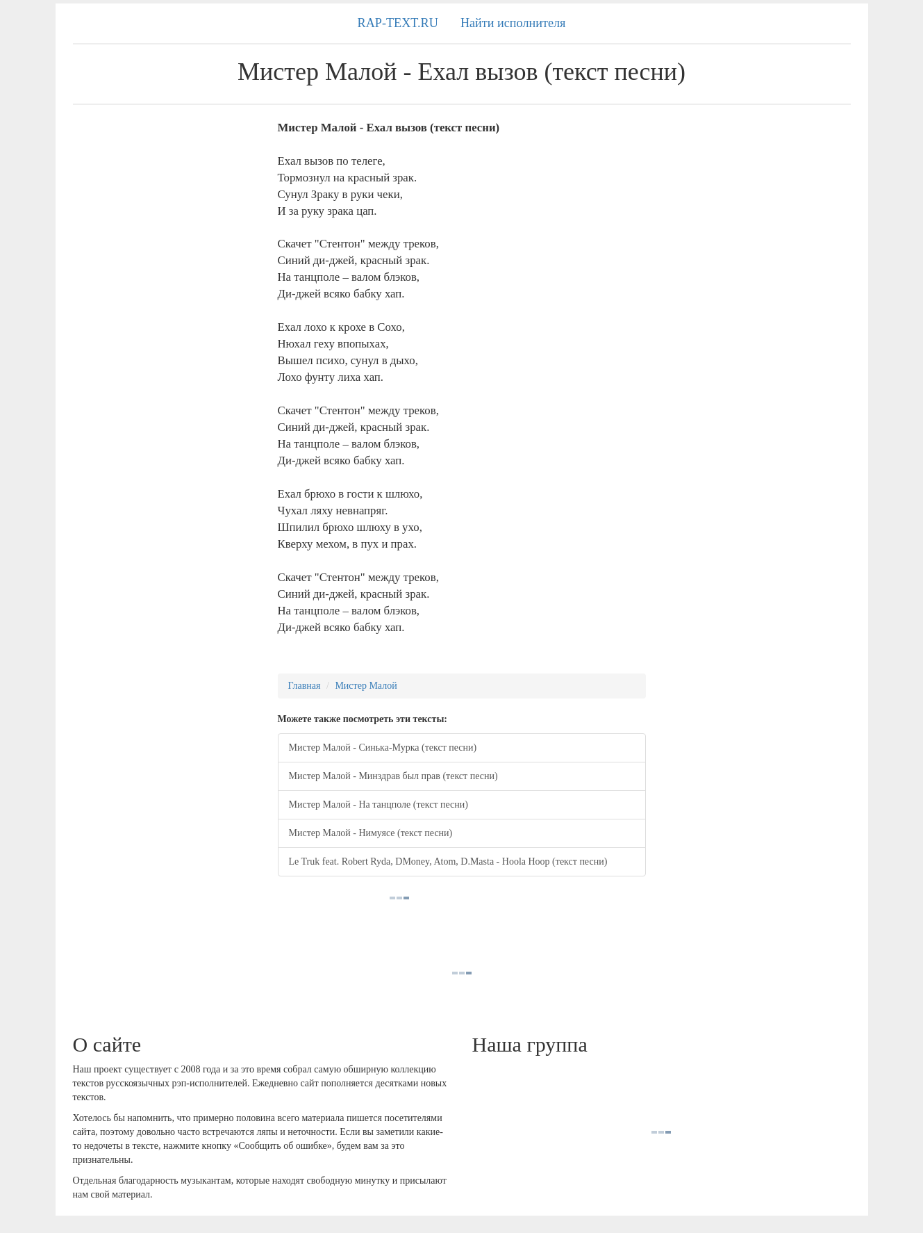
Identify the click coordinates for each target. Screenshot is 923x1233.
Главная (304, 685)
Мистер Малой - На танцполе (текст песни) (378, 804)
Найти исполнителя (513, 23)
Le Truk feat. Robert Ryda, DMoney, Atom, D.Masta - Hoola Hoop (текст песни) (448, 861)
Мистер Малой (366, 685)
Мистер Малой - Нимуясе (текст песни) (371, 833)
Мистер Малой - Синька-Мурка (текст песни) (383, 747)
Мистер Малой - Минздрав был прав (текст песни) (393, 776)
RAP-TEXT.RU (398, 23)
